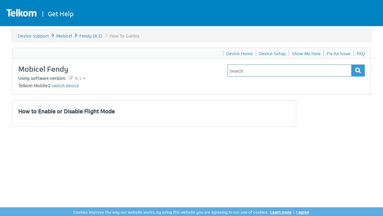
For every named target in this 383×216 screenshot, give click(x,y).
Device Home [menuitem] (239, 53)
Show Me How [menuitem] (306, 53)
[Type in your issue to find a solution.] (289, 70)
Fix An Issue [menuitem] (338, 53)
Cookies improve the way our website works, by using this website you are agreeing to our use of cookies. (170, 211)
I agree (302, 211)
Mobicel (64, 35)
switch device (65, 85)
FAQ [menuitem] (361, 53)
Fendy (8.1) (90, 35)
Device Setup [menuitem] (272, 53)
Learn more (280, 211)
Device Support (33, 35)
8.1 (78, 78)
